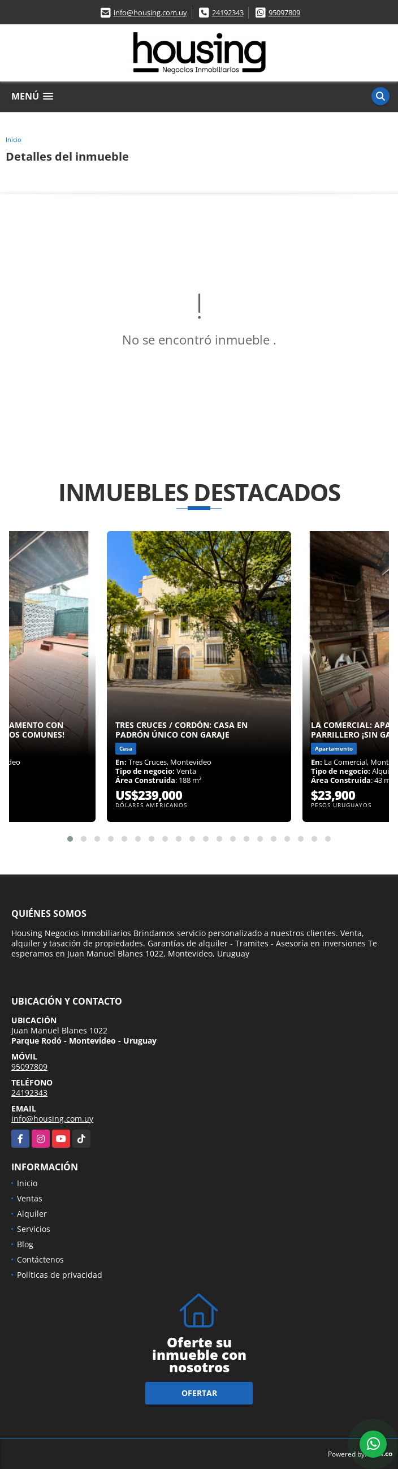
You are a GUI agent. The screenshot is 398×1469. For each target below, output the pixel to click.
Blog (25, 1244)
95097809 (284, 12)
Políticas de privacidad (59, 1274)
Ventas (29, 1198)
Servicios (33, 1229)
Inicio (13, 139)
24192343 (228, 12)
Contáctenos (40, 1259)
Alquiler (32, 1213)
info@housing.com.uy (150, 12)
